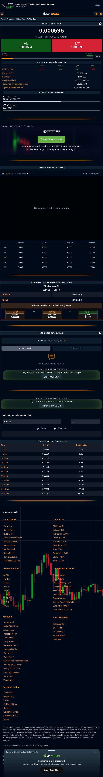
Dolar (43, 428)
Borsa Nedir (8, 676)
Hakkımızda (8, 696)
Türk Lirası (63, 428)
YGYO (6, 602)
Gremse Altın (58, 632)
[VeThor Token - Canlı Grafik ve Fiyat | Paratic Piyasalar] (51, 14)
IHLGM (6, 586)
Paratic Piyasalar (7, 19)
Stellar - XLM (58, 557)
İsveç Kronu (8, 534)
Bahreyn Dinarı (9, 545)
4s (9, 173)
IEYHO (6, 583)
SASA (6, 606)
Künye (6, 700)
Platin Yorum (58, 579)
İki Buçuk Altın (59, 624)
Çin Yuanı (7, 526)
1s (6, 173)
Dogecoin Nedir (10, 634)
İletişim (6, 719)
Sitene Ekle (8, 693)
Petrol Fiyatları (59, 590)
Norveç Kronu (9, 530)
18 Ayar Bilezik (59, 635)
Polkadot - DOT (59, 541)
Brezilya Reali (9, 549)
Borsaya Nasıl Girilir (11, 668)
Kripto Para (20, 19)
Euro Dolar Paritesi (61, 606)
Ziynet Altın (57, 628)
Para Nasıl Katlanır (11, 672)
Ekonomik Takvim (10, 712)
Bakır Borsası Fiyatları (62, 610)
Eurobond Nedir (10, 649)
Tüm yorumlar (76, 348)
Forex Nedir (8, 638)
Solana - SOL (58, 530)
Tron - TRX (57, 549)
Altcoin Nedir (8, 630)
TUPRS (6, 598)
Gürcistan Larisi (10, 557)
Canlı (3, 173)
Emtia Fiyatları (59, 575)
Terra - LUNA (58, 561)
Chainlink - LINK (60, 545)
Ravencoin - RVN (60, 553)
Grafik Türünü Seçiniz (92, 173)
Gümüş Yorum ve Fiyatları (64, 602)
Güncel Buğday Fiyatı (62, 583)
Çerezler (7, 708)
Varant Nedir (8, 680)
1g (12, 173)
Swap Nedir (8, 641)
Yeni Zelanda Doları (11, 561)
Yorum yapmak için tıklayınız (51, 340)
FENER (6, 579)
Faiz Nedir (7, 653)
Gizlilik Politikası (10, 704)
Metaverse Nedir (10, 645)
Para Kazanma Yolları (12, 665)
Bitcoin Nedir (8, 622)
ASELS (6, 590)
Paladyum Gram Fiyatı (62, 586)
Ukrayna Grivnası (10, 541)
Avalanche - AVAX (60, 534)
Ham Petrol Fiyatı (60, 594)
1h (15, 173)
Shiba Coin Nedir (10, 626)
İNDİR (97, 5)
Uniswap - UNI (59, 538)
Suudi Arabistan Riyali (12, 538)
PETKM (6, 594)
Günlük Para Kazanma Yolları (16, 661)
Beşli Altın (57, 639)
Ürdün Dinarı (8, 553)
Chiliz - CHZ (58, 526)
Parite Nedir (8, 657)
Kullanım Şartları (10, 716)
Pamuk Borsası (59, 598)
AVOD (6, 575)
